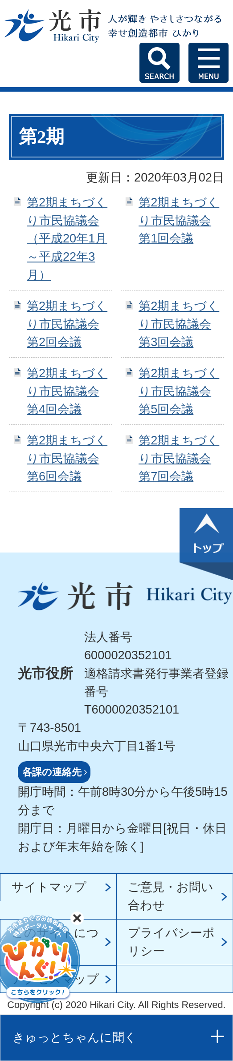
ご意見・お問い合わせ (170, 896)
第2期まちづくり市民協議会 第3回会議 (179, 324)
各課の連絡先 (52, 772)
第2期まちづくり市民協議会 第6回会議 (67, 458)
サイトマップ (49, 887)
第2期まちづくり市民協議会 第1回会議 (179, 220)
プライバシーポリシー (171, 942)
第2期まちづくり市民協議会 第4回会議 (67, 391)
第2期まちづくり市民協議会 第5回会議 (179, 391)
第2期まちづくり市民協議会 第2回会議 (67, 324)
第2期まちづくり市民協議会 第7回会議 (179, 458)
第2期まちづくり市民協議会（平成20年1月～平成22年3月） (67, 238)
